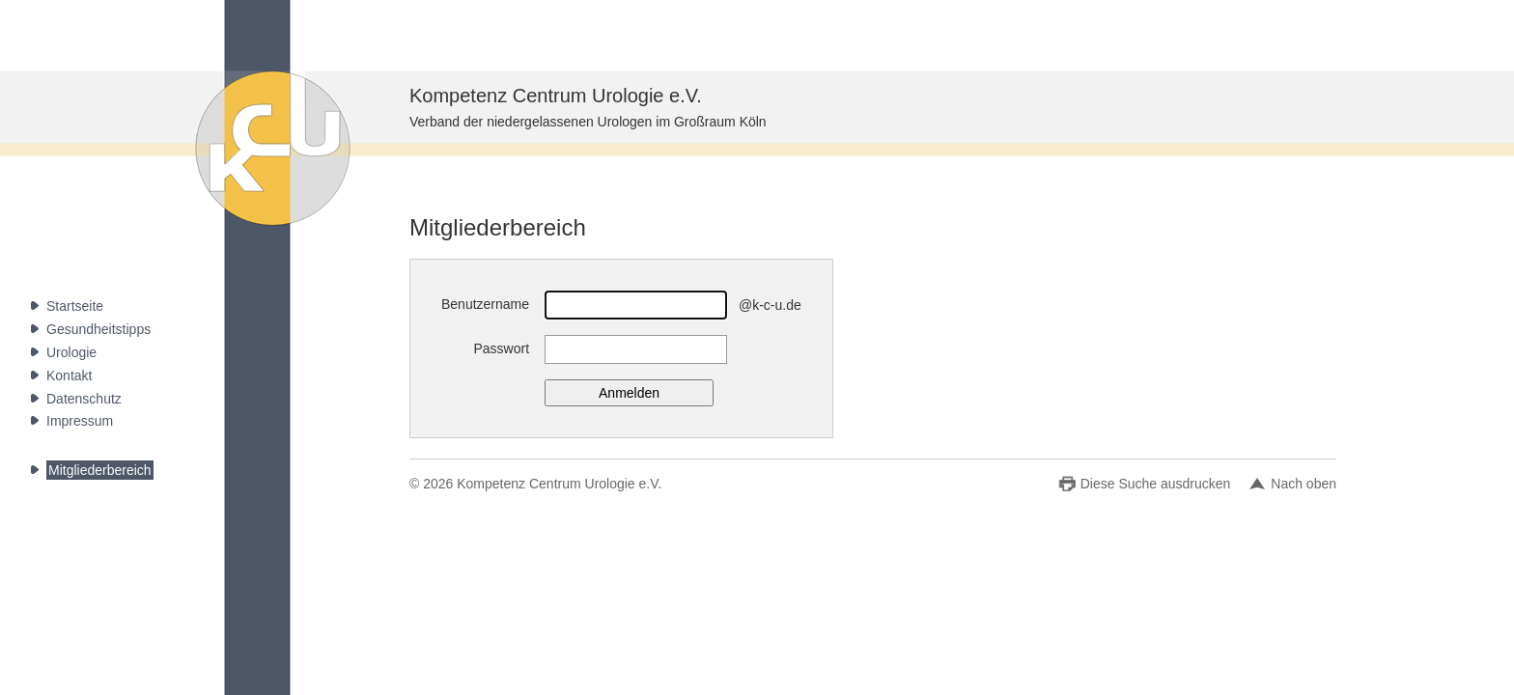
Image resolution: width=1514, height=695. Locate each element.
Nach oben (1303, 483)
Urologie (71, 352)
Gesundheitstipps (98, 329)
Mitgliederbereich (100, 470)
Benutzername (485, 304)
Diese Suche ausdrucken (1155, 483)
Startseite (74, 306)
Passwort (501, 348)
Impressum (79, 421)
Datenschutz (84, 398)
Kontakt (69, 375)
